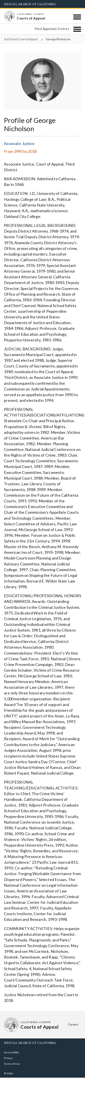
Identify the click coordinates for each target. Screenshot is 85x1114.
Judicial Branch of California (30, 4)
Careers (73, 1024)
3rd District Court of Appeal (20, 39)
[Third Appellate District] (77, 29)
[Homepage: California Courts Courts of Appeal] (9, 16)
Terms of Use (12, 1063)
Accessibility (11, 1052)
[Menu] (77, 17)
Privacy (8, 1058)
